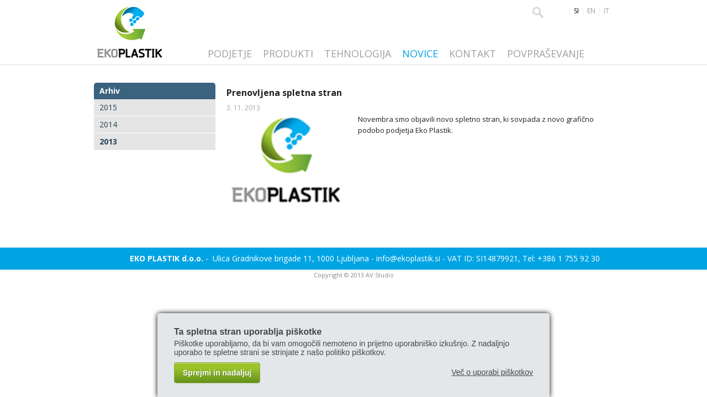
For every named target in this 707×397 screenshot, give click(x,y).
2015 (108, 107)
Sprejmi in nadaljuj (217, 372)
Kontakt (472, 53)
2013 (108, 141)
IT (606, 10)
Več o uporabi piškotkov (492, 372)
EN (591, 10)
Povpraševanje (545, 53)
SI (576, 10)
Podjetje (230, 53)
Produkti (288, 53)
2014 (108, 124)
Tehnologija (357, 53)
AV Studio (380, 275)
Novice (420, 53)
